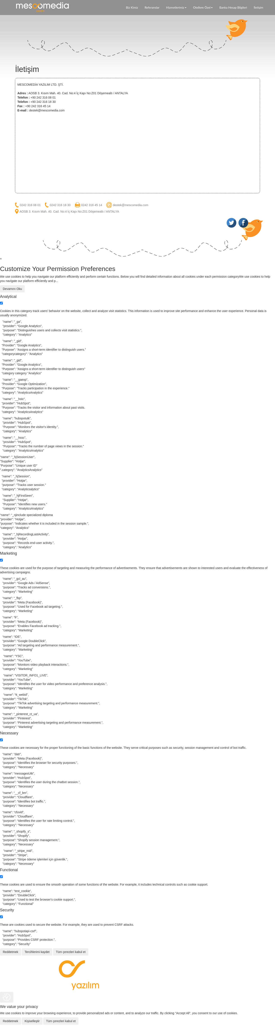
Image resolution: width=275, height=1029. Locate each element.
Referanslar (152, 7)
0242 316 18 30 (60, 205)
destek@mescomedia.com (130, 205)
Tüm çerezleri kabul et (71, 952)
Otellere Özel (203, 7)
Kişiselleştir (32, 1021)
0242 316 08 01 (30, 205)
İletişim (258, 7)
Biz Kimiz (132, 7)
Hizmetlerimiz (176, 7)
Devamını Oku (12, 289)
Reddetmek (10, 952)
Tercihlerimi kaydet (36, 952)
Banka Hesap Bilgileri (233, 7)
